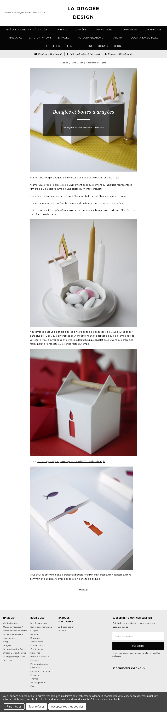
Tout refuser (36, 706)
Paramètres (14, 706)
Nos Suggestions (38, 623)
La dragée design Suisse (14, 649)
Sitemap (7, 660)
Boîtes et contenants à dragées (28, 29)
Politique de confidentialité (105, 699)
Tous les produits (96, 46)
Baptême (82, 29)
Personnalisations (92, 37)
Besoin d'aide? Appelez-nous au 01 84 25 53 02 (27, 12)
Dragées (65, 37)
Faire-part (118, 37)
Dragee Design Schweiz (14, 652)
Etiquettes (53, 46)
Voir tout (62, 630)
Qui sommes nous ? (13, 627)
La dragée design (66, 627)
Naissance (15, 37)
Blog (117, 46)
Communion (129, 29)
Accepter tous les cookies (67, 706)
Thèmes (72, 46)
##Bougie (83, 589)
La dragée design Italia (14, 656)
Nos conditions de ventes (15, 630)
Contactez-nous (11, 623)
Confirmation (152, 29)
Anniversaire (105, 29)
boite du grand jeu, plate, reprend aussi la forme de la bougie (71, 461)
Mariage (63, 29)
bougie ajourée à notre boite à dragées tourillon (83, 331)
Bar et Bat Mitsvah (40, 37)
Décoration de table (144, 37)
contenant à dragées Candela (54, 210)
